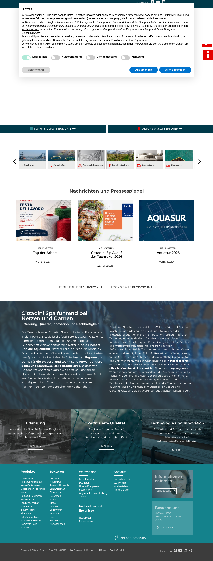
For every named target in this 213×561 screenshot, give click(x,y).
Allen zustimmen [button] (175, 69)
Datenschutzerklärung (96, 550)
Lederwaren (56, 509)
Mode (53, 503)
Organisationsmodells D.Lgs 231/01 (93, 495)
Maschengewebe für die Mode (33, 490)
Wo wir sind (120, 482)
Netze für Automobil (31, 485)
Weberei (54, 499)
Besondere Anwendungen (57, 522)
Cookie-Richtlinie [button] (142, 18)
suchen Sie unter (52, 128)
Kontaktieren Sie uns (124, 479)
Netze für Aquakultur (31, 481)
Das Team (84, 482)
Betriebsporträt (87, 479)
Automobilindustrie (94, 165)
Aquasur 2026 (168, 253)
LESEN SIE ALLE (77, 287)
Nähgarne (26, 513)
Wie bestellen (121, 486)
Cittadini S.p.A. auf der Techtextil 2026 (106, 255)
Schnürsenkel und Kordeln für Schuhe (31, 519)
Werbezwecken (30, 29)
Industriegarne (28, 509)
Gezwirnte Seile (29, 524)
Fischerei (30, 165)
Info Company (76, 550)
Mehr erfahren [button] (36, 69)
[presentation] (14, 161)
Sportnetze (26, 506)
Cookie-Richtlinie (117, 550)
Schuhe (54, 506)
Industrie (54, 513)
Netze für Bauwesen (31, 496)
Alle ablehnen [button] (143, 69)
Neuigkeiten (45, 248)
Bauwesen (178, 165)
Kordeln (25, 527)
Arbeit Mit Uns (121, 489)
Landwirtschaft (122, 165)
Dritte (100, 22)
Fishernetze (27, 478)
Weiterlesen (43, 261)
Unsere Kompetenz (89, 486)
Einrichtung (149, 165)
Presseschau (86, 521)
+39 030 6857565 (130, 538)
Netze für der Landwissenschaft (30, 501)
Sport (53, 517)
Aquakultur (61, 165)
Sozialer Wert (86, 489)
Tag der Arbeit (45, 253)
